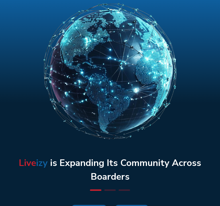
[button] (95, 190)
